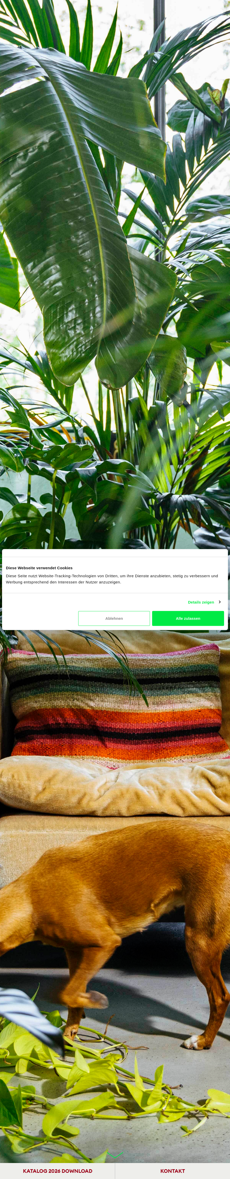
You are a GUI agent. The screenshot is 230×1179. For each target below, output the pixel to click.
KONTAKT (172, 1171)
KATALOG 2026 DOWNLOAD (57, 1171)
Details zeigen (201, 602)
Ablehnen (114, 618)
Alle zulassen (188, 618)
